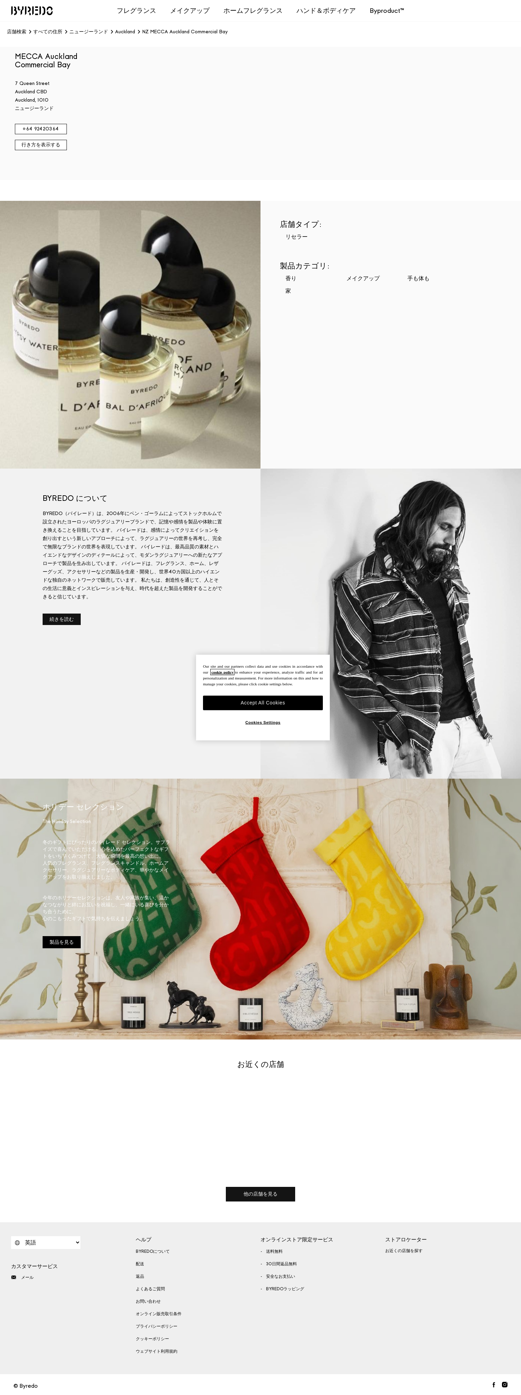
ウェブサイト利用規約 (156, 1351)
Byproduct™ (387, 11)
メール (22, 1277)
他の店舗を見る (260, 1194)
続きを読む (62, 619)
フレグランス (136, 11)
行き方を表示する (40, 145)
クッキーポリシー (152, 1338)
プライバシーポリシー (156, 1326)
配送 (140, 1263)
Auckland (125, 31)
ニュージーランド (88, 31)
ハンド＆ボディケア (326, 11)
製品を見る (62, 942)
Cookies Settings (262, 722)
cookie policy (222, 672)
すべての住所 (47, 31)
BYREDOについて (153, 1251)
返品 (140, 1276)
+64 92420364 (41, 129)
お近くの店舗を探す (404, 1250)
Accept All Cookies (263, 702)
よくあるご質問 (150, 1288)
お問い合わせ (148, 1301)
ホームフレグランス (253, 11)
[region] (263, 698)
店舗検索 (16, 31)
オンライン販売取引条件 (159, 1313)
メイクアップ (190, 11)
